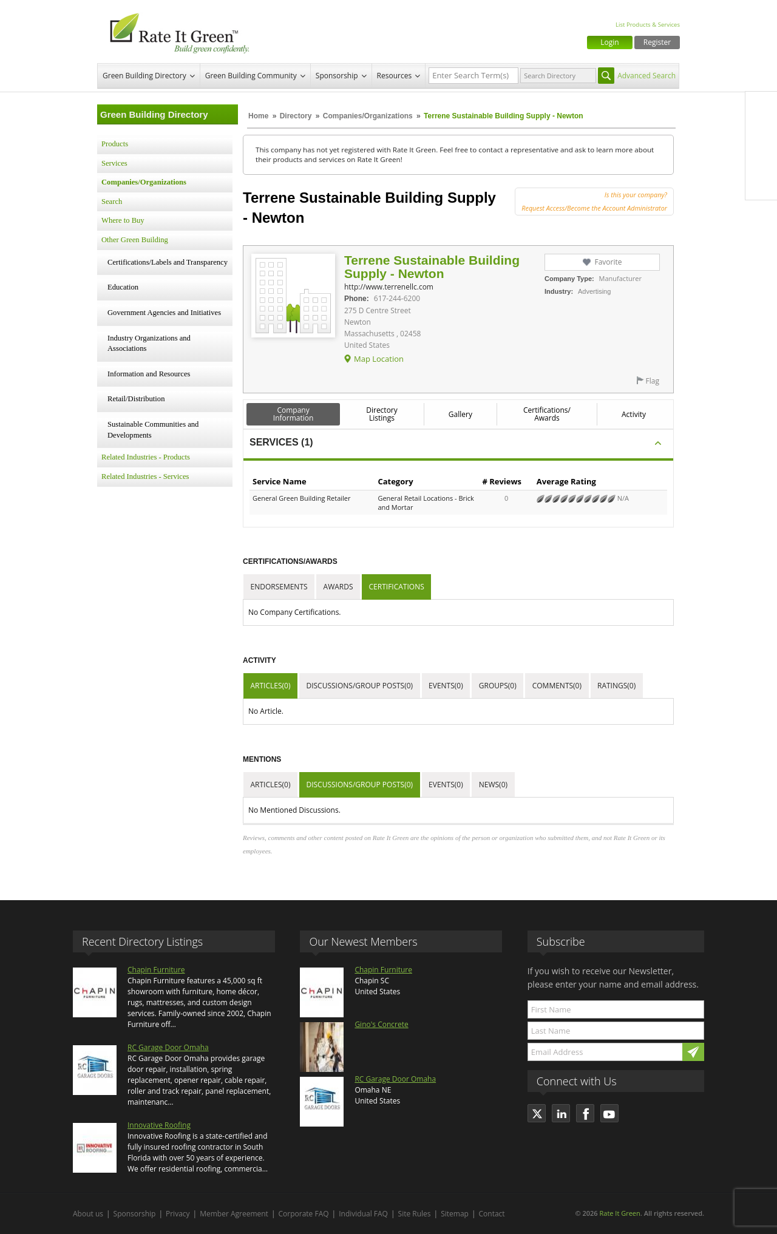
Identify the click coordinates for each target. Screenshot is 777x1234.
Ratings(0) (616, 685)
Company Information (293, 414)
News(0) (493, 784)
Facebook (761, 107)
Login (609, 42)
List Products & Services (648, 25)
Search (111, 201)
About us (88, 1214)
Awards (338, 586)
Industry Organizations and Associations (149, 343)
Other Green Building (134, 240)
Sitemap (455, 1214)
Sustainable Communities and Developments (152, 429)
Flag (652, 381)
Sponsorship (337, 75)
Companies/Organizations (368, 116)
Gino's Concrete (381, 1024)
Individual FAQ (363, 1214)
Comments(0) (557, 685)
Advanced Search (646, 75)
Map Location (379, 358)
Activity (634, 414)
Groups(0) (498, 685)
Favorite (608, 262)
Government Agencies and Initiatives (164, 312)
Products (114, 144)
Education (122, 287)
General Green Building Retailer (302, 498)
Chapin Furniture (156, 969)
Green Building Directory (144, 75)
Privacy (178, 1214)
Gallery (460, 414)
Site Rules (414, 1214)
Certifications (396, 586)
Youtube (761, 184)
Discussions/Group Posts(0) (359, 685)
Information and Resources (148, 374)
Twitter (761, 133)
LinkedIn (761, 158)
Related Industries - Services (145, 476)
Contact (492, 1214)
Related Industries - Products (145, 457)
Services (114, 163)
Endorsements (279, 586)
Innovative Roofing (159, 1125)
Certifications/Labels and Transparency (167, 262)
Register (657, 42)
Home (258, 116)
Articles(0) (271, 685)
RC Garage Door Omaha (168, 1047)
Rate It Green (619, 1213)
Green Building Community (251, 75)
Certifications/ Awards (547, 414)
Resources (394, 75)
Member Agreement (234, 1214)
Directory (296, 116)
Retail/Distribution (136, 399)
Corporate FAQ (304, 1214)
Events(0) (446, 685)
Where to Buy (122, 220)
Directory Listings (382, 414)
